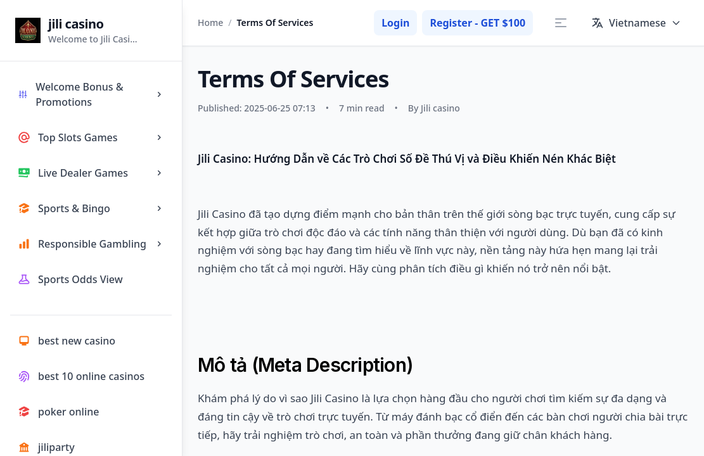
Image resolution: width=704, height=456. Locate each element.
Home (210, 22)
